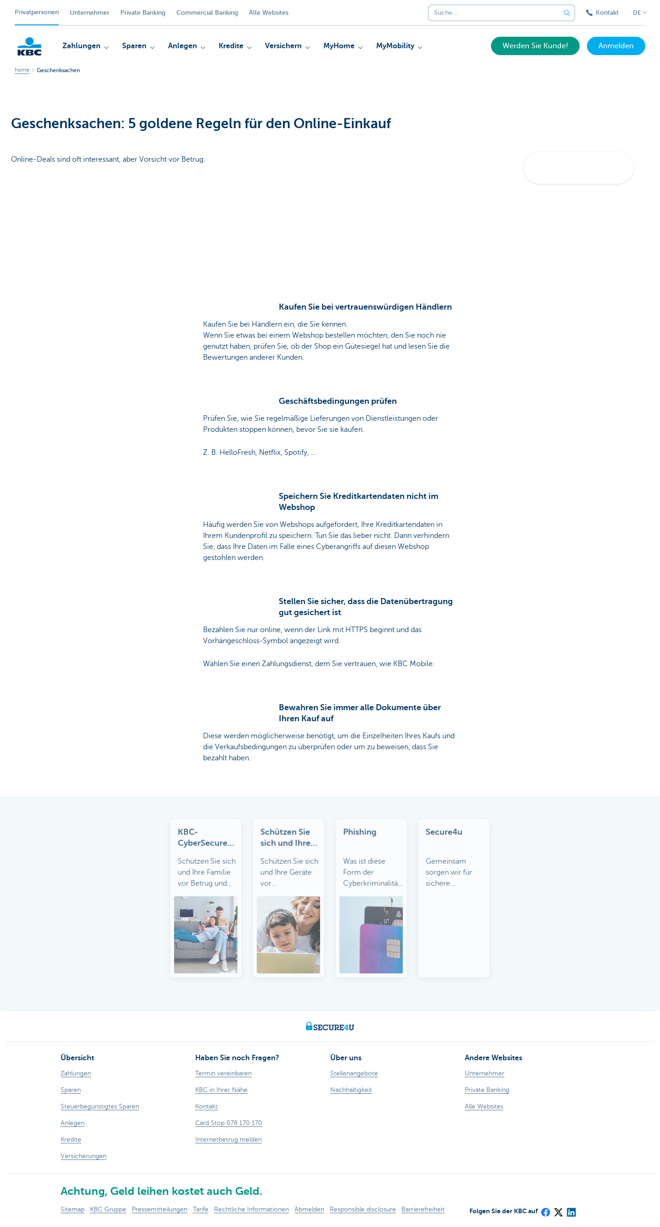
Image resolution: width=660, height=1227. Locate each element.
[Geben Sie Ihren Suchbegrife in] (566, 13)
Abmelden (309, 1209)
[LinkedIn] (570, 1209)
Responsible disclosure (363, 1209)
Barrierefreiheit (423, 1209)
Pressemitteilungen (159, 1209)
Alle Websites (268, 12)
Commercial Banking (207, 12)
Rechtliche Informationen (251, 1209)
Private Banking (142, 12)
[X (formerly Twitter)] (558, 1209)
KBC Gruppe (108, 1209)
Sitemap (73, 1209)
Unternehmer (89, 12)
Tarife (201, 1209)
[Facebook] (545, 1209)
